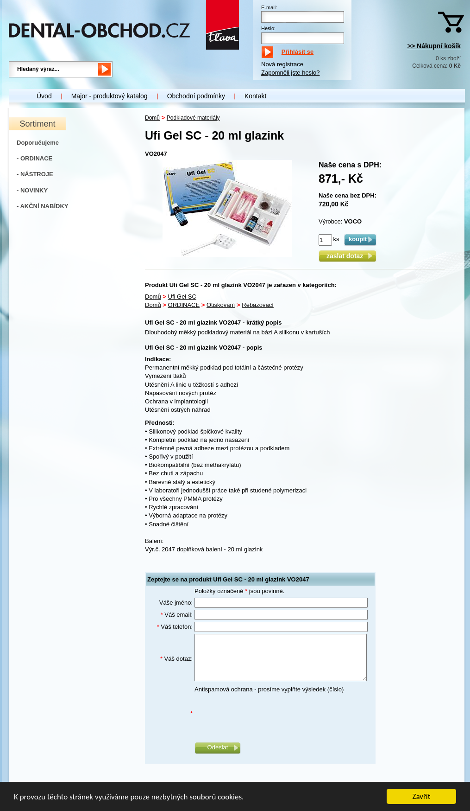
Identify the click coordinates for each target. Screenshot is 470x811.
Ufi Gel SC (182, 296)
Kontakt (255, 96)
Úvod (44, 96)
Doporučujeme (38, 142)
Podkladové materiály (193, 118)
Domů (152, 118)
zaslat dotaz (347, 256)
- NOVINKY (32, 190)
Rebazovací (258, 304)
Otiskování (221, 304)
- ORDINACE (34, 158)
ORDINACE (184, 304)
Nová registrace (282, 64)
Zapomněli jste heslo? (290, 72)
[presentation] (264, 714)
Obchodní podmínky (196, 96)
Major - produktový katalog (109, 96)
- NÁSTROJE (35, 174)
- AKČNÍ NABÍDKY (42, 206)
